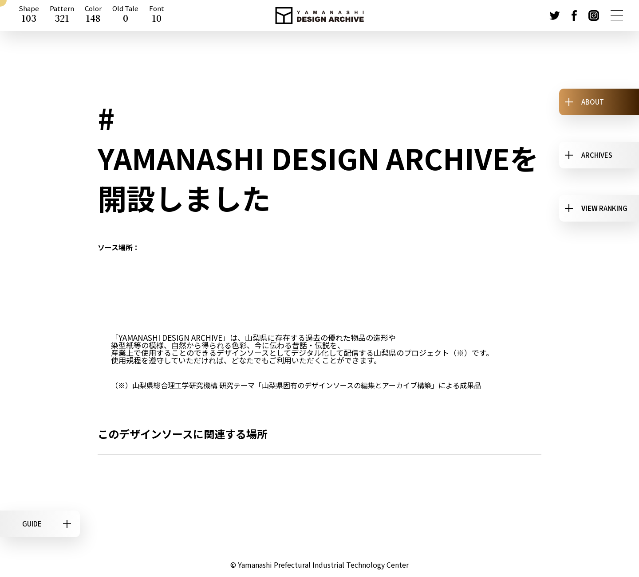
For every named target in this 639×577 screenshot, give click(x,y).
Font (156, 15)
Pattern (62, 15)
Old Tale (125, 15)
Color (93, 15)
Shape (29, 15)
